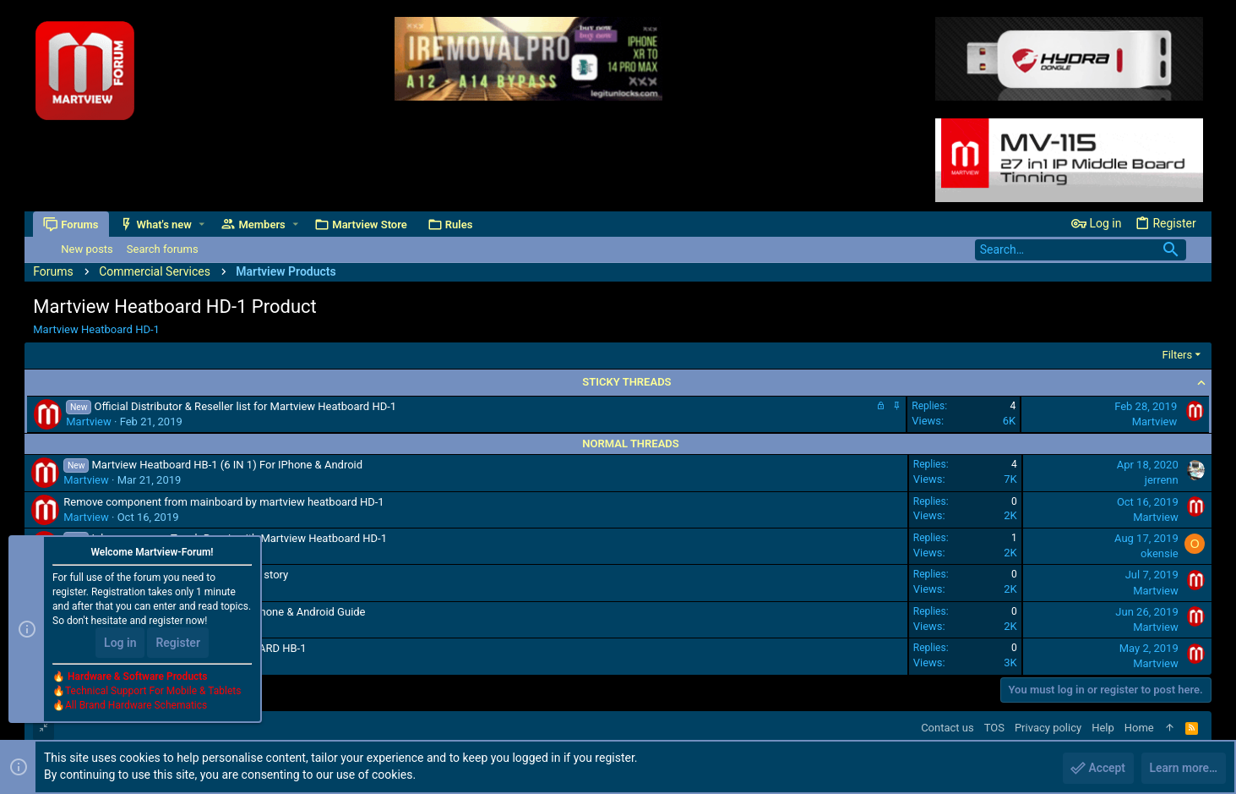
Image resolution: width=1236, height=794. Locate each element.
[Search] (1080, 249)
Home (1139, 727)
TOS (994, 727)
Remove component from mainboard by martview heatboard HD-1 (223, 502)
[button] (201, 224)
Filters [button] (1177, 354)
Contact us (947, 727)
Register (177, 643)
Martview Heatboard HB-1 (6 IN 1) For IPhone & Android (226, 464)
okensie (1160, 553)
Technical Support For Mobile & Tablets (153, 692)
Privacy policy (1048, 727)
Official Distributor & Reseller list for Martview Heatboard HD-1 (245, 406)
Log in (120, 643)
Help (1103, 727)
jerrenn (1162, 480)
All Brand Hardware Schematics (136, 706)
